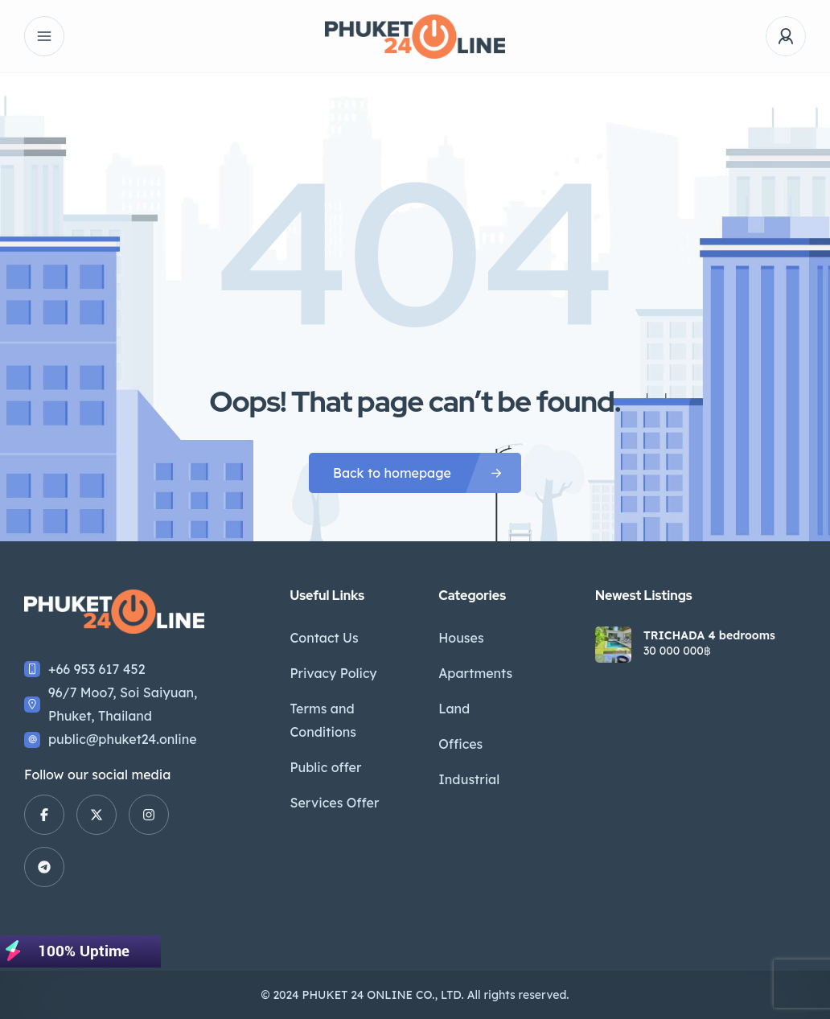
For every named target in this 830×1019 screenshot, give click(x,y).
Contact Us (324, 638)
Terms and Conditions (322, 720)
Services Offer (334, 803)
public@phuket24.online (122, 739)
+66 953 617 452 (96, 669)
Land (454, 709)
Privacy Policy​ (333, 673)
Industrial (468, 779)
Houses (460, 638)
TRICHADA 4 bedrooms (709, 635)
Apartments (475, 673)
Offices (460, 744)
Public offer (325, 767)
